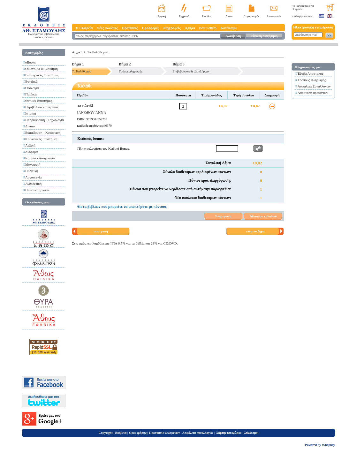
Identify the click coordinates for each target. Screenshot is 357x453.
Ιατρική (30, 113)
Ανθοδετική (33, 183)
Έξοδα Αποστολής (310, 73)
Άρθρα (190, 28)
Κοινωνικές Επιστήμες (41, 139)
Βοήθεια (121, 432)
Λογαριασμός (251, 16)
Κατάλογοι (229, 28)
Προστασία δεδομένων (164, 432)
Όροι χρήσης (138, 432)
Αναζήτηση (233, 36)
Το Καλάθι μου (97, 52)
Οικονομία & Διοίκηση (41, 69)
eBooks (30, 62)
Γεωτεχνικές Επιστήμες (41, 75)
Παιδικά (31, 94)
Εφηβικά (31, 81)
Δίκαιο (30, 126)
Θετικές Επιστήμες (38, 100)
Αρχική (161, 16)
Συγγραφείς (172, 28)
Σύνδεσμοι (251, 432)
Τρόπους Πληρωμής (312, 80)
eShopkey (328, 445)
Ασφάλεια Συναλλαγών (314, 86)
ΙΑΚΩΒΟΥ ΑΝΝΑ (91, 112)
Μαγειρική (33, 164)
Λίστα (228, 16)
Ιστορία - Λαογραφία (40, 158)
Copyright (106, 432)
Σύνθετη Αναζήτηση (263, 36)
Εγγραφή (184, 16)
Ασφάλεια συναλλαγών (197, 432)
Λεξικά (30, 145)
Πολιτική (31, 171)
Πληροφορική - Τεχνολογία (44, 120)
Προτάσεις (130, 28)
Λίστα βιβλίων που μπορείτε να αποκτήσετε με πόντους (122, 206)
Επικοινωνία (274, 16)
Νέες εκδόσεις (107, 28)
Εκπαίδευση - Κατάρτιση (43, 132)
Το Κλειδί (85, 106)
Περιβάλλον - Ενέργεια (41, 107)
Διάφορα (31, 152)
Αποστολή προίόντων (313, 92)
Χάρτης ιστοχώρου (228, 432)
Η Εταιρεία (84, 28)
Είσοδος (206, 16)
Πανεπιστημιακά (37, 190)
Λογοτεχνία (33, 177)
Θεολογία (32, 88)
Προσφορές (150, 28)
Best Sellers (207, 28)
